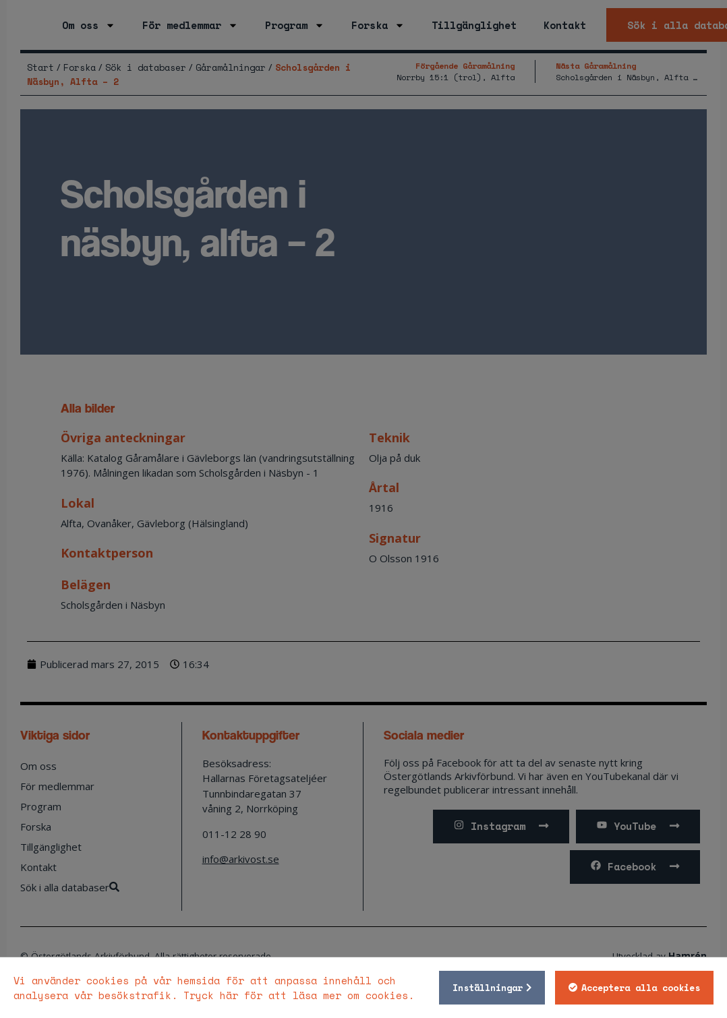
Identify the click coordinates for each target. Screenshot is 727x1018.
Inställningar (483, 987)
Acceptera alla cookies (636, 987)
